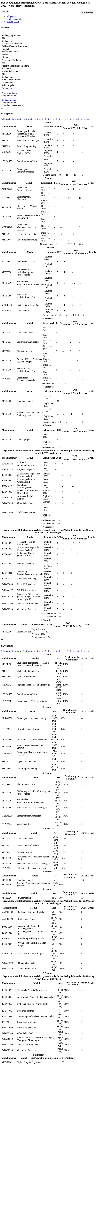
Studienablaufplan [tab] (15, 19)
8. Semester (83, 119)
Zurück (5, 11)
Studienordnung (9, 100)
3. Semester (28, 119)
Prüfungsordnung (9, 93)
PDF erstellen (87, 12)
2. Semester (17, 119)
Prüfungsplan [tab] (13, 21)
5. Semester (50, 119)
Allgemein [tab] (11, 16)
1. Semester (6, 119)
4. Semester (39, 119)
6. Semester (61, 119)
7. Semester (72, 119)
